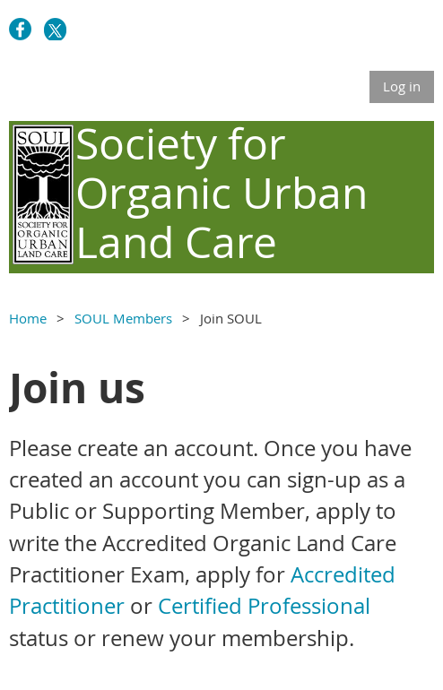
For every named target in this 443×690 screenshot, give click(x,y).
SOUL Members (123, 318)
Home (28, 318)
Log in (402, 86)
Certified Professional (264, 605)
